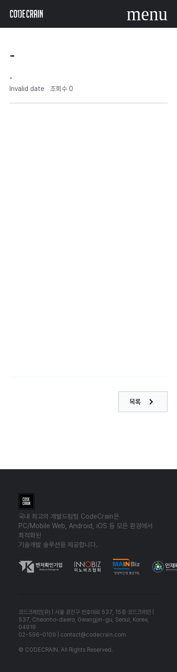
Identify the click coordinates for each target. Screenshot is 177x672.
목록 (143, 401)
